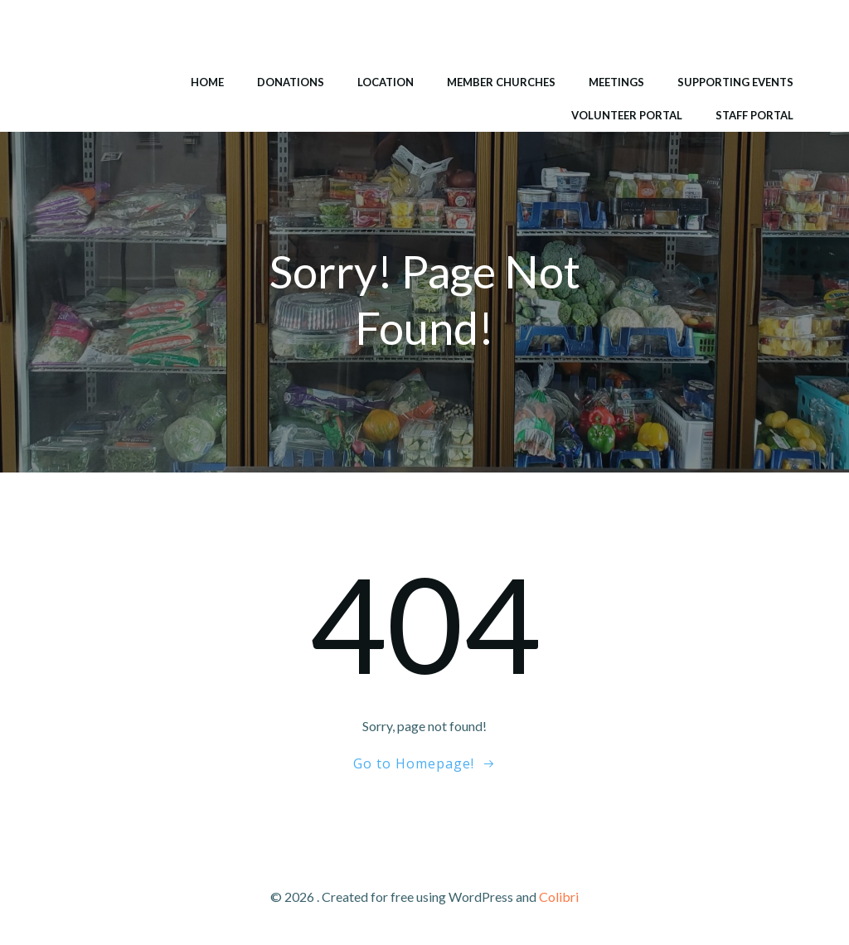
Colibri (559, 896)
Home (207, 82)
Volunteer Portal (626, 115)
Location (385, 82)
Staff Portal (754, 115)
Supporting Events (735, 82)
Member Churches (501, 82)
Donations (290, 82)
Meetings (616, 82)
